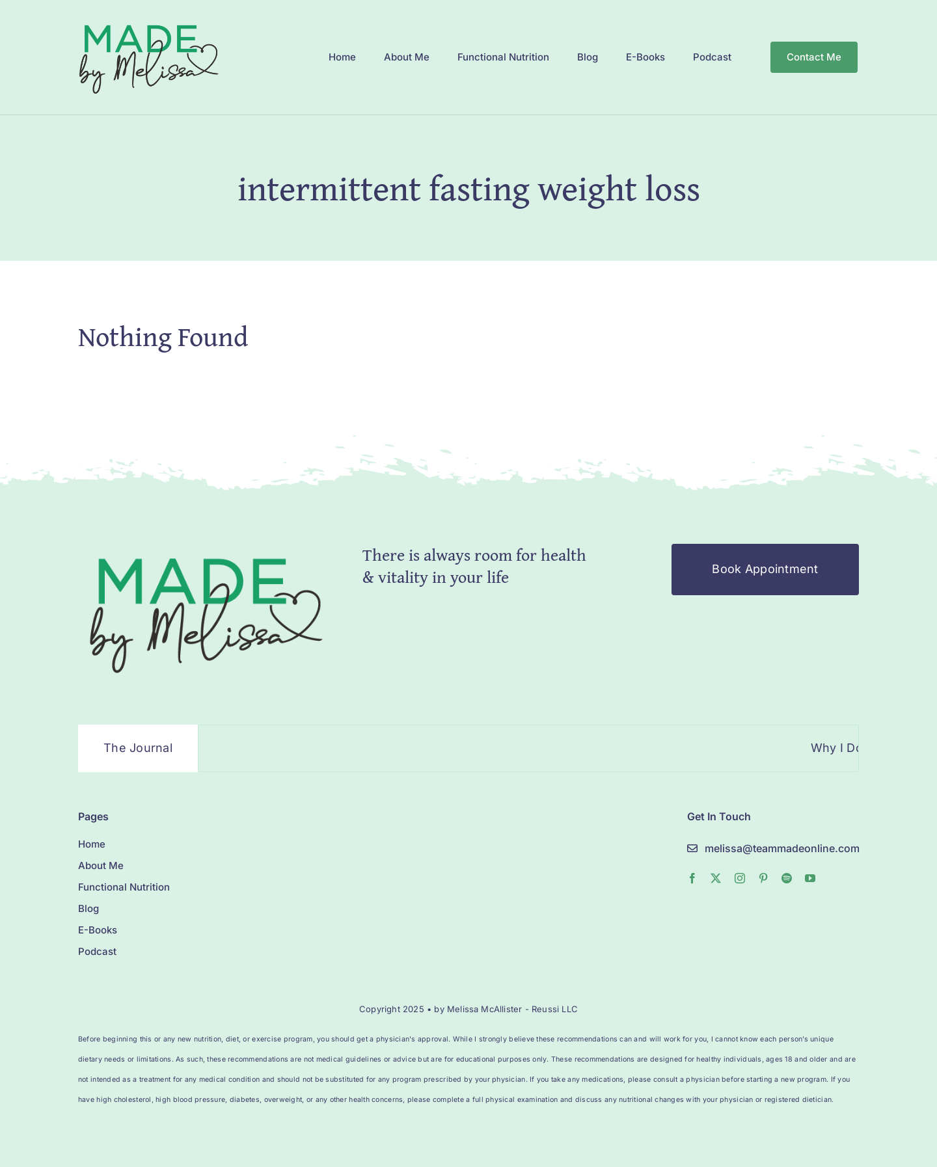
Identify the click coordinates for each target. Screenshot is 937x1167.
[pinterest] (763, 878)
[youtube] (810, 878)
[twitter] (716, 878)
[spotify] (786, 878)
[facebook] (692, 878)
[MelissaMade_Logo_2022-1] (148, 22)
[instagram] (740, 878)
